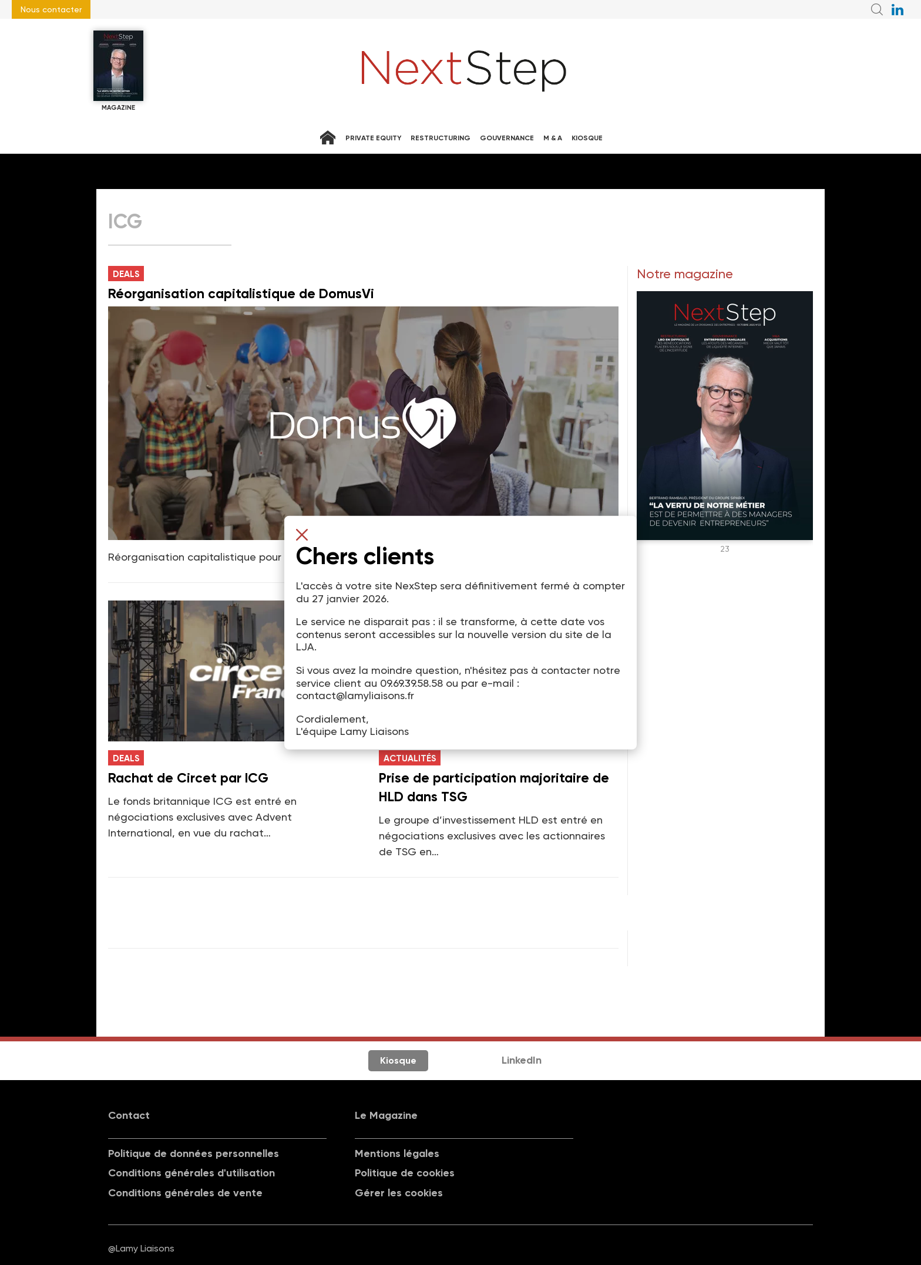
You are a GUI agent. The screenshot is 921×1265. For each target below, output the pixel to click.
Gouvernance (507, 138)
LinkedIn (522, 1060)
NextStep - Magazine (464, 71)
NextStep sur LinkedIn (897, 9)
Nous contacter (51, 9)
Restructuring (440, 138)
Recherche (877, 9)
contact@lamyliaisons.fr (355, 695)
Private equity (373, 138)
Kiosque (587, 138)
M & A (552, 138)
